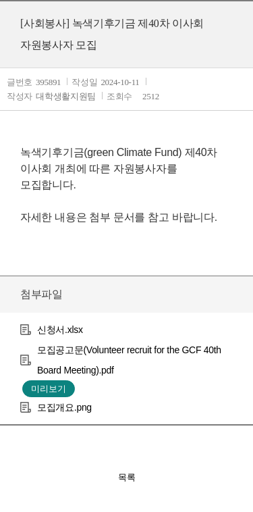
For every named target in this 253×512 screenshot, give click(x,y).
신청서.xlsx (60, 329)
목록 (127, 477)
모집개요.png (64, 407)
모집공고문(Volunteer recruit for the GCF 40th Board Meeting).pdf (129, 360)
